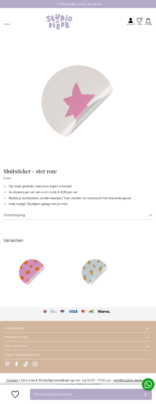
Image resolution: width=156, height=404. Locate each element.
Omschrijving (14, 215)
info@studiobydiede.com (132, 380)
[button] (131, 21)
